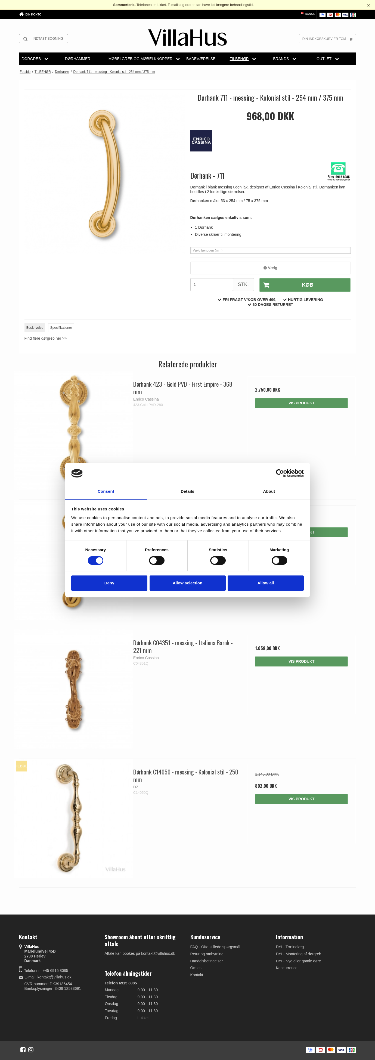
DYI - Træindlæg (290, 947)
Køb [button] (287, 285)
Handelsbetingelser (206, 961)
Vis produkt (302, 403)
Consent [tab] (106, 491)
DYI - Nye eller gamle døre (298, 961)
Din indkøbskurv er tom (329, 38)
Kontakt (196, 975)
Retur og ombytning (207, 954)
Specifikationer (61, 328)
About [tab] (269, 491)
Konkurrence (286, 968)
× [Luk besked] (368, 5)
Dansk (307, 14)
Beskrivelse (35, 328)
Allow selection (187, 583)
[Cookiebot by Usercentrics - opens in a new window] (280, 473)
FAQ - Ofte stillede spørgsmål (215, 947)
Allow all (266, 583)
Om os (196, 968)
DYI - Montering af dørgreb (298, 954)
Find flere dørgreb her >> (45, 338)
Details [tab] (187, 491)
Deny (109, 583)
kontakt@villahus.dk (55, 977)
